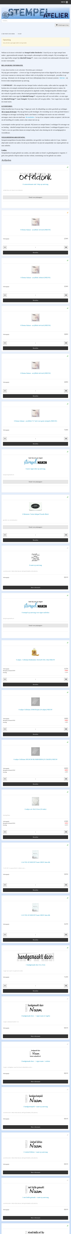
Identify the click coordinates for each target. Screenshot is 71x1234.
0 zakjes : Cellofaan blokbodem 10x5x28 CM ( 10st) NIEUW (35, 660)
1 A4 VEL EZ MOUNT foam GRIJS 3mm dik (35, 862)
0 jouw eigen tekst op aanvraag (35, 469)
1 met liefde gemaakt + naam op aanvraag (35, 1197)
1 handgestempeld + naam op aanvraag (35, 1107)
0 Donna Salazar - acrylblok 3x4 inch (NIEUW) (35, 230)
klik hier (62, 78)
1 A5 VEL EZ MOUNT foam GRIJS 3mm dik (35, 915)
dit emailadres (29, 117)
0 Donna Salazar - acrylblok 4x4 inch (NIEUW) (35, 325)
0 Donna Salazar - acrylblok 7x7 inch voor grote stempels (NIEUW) (35, 421)
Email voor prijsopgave (35, 197)
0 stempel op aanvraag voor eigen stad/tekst (35, 612)
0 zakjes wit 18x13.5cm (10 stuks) (35, 809)
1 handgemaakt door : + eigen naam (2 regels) (35, 1016)
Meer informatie (35, 587)
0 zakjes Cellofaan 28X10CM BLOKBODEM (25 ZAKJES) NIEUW (35, 759)
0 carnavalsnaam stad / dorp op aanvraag (35, 184)
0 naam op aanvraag (35, 565)
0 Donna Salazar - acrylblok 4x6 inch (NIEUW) (35, 373)
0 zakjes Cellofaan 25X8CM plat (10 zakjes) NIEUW (35, 709)
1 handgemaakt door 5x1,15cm (35, 965)
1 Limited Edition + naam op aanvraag (35, 1152)
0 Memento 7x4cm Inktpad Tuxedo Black (35, 514)
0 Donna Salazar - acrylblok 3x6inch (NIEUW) (35, 277)
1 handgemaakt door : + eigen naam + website (35, 1061)
